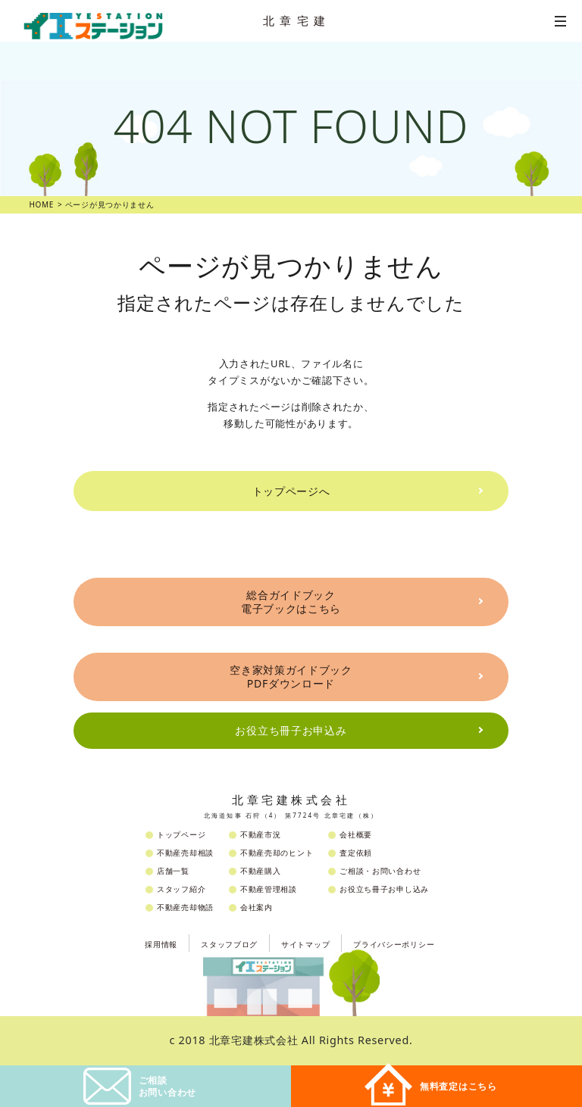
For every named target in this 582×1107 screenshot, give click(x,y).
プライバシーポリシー (393, 944)
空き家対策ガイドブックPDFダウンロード (291, 677)
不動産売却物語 (185, 907)
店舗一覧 (173, 870)
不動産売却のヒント (276, 852)
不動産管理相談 (268, 889)
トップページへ (291, 491)
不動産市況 (260, 834)
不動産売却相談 (185, 852)
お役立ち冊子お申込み (290, 730)
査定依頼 (356, 852)
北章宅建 (297, 20)
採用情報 (161, 944)
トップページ (181, 834)
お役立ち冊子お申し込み (384, 889)
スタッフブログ (229, 944)
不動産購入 (260, 870)
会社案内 (256, 907)
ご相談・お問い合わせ (380, 870)
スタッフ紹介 (181, 889)
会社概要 (356, 834)
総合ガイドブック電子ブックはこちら (291, 602)
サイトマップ (305, 944)
